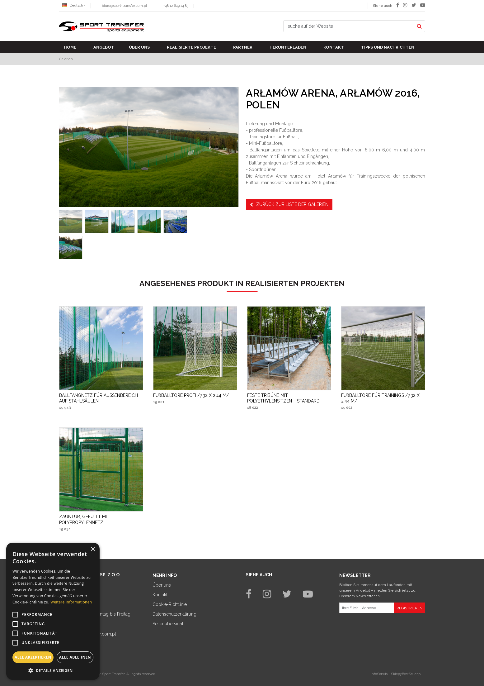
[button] (52, 670)
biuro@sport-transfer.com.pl (124, 6)
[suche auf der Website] (349, 26)
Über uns (139, 47)
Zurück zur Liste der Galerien (289, 205)
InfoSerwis (379, 674)
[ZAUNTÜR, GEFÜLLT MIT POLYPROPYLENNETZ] (101, 519)
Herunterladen (288, 47)
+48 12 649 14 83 (175, 6)
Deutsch (72, 5)
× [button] (92, 549)
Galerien (66, 59)
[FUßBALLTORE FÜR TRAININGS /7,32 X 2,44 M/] (383, 398)
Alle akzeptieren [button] (33, 657)
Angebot (103, 47)
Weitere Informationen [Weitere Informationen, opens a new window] (71, 602)
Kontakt (333, 47)
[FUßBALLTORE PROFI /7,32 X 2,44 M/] (191, 395)
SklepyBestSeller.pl (406, 674)
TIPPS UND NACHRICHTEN (387, 47)
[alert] (53, 611)
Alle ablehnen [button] (75, 657)
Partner (242, 47)
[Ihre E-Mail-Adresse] (366, 608)
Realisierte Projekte (191, 47)
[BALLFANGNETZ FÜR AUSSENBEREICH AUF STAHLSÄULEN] (101, 398)
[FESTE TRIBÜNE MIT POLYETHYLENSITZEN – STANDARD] (289, 398)
